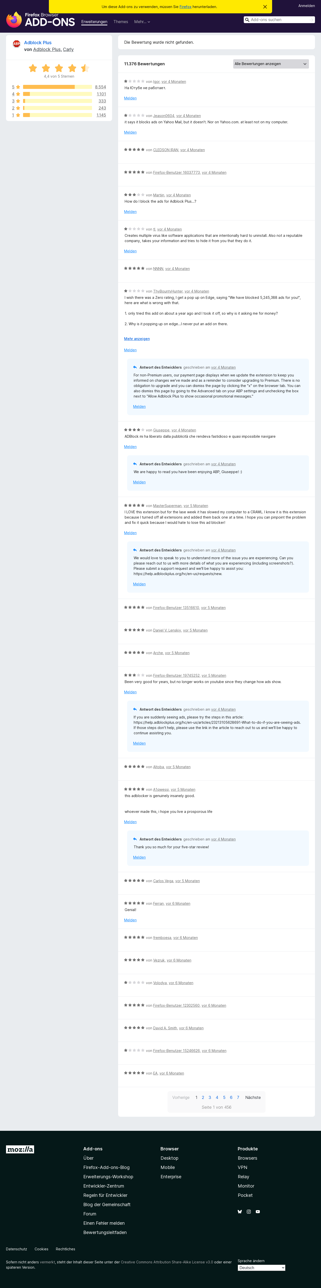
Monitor (246, 1186)
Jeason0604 (163, 116)
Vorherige (181, 1097)
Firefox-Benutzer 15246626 (176, 1050)
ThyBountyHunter (168, 291)
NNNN (158, 268)
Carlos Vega (163, 881)
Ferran (158, 903)
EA (155, 1073)
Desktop (169, 1158)
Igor (156, 81)
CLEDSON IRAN (165, 150)
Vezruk (159, 960)
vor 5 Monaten (196, 505)
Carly (68, 49)
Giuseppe (161, 430)
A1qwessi (161, 789)
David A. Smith (165, 1028)
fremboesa (162, 937)
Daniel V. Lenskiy (167, 630)
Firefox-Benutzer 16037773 (176, 172)
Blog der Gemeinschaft (107, 1204)
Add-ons (93, 1148)
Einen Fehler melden (104, 1223)
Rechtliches (65, 1249)
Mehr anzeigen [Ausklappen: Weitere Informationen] (137, 339)
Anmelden (306, 6)
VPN (242, 1167)
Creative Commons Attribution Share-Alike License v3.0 (167, 1262)
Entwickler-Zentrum (103, 1186)
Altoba (158, 767)
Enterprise (170, 1176)
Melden (130, 98)
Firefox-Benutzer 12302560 (176, 1005)
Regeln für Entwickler (105, 1195)
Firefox (186, 7)
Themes (120, 21)
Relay (243, 1176)
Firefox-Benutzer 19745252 (176, 675)
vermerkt (47, 1262)
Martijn (158, 195)
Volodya (160, 983)
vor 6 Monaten (178, 903)
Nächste (253, 1097)
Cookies (41, 1249)
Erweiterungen (94, 21)
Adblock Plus (38, 42)
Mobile (167, 1167)
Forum (89, 1213)
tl (154, 229)
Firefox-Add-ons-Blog (106, 1167)
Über (88, 1158)
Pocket (245, 1195)
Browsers (247, 1158)
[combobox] (279, 19)
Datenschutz (16, 1249)
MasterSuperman (167, 505)
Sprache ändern (251, 1261)
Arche (158, 653)
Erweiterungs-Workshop (108, 1176)
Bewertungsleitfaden (105, 1232)
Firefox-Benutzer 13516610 (176, 607)
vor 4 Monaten (174, 81)
